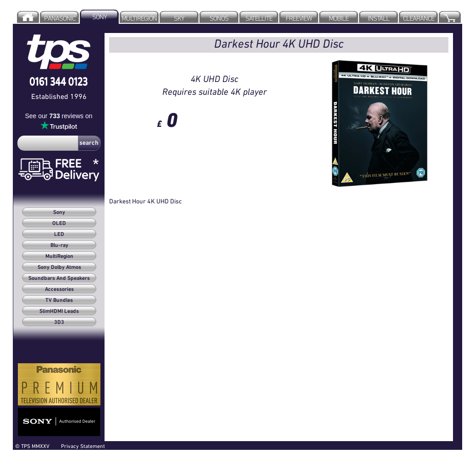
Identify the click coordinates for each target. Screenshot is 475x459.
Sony (59, 212)
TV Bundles (59, 300)
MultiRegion (59, 256)
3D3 (59, 322)
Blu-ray (59, 245)
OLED (59, 223)
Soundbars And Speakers (59, 278)
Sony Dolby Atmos (59, 267)
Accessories (59, 289)
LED (59, 234)
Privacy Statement (83, 446)
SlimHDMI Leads (59, 311)
